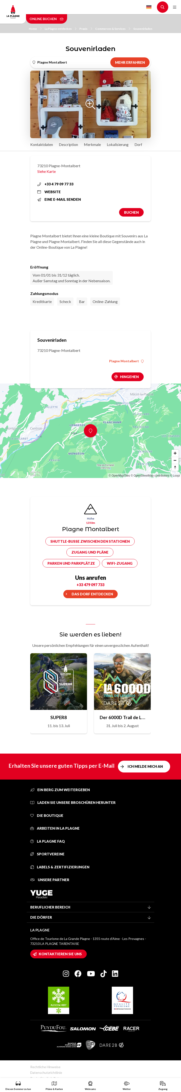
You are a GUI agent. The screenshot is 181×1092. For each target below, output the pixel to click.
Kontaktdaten (41, 144)
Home (35, 28)
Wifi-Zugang (120, 563)
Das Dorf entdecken (92, 594)
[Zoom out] (175, 460)
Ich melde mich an (145, 766)
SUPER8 (58, 717)
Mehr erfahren (130, 62)
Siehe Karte (46, 171)
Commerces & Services (112, 28)
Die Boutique (46, 815)
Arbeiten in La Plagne (55, 828)
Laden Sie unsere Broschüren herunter (73, 802)
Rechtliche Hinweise (45, 1067)
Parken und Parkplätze (71, 563)
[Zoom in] (175, 453)
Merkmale (92, 144)
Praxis (85, 28)
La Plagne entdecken (60, 28)
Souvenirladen (142, 28)
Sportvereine (47, 854)
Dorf (138, 144)
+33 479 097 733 (90, 584)
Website (49, 192)
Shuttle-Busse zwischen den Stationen (90, 541)
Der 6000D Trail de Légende (122, 717)
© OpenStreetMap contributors (150, 475)
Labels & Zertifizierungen (59, 867)
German (148, 7)
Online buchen (47, 19)
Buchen (131, 212)
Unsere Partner (49, 880)
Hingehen (129, 377)
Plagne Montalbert (126, 361)
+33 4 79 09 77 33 (55, 184)
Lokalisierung (118, 144)
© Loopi (175, 475)
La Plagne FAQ (47, 841)
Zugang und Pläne (89, 552)
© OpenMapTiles (119, 475)
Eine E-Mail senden (59, 199)
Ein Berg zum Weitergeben (60, 790)
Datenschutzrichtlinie (46, 1073)
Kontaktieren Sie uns (60, 954)
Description (68, 144)
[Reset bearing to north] (175, 467)
